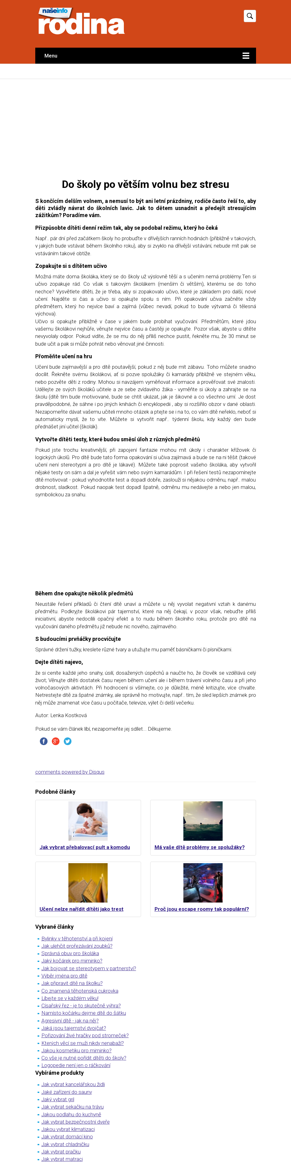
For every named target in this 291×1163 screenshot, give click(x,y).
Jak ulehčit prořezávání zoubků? (77, 946)
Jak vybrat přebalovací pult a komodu (85, 847)
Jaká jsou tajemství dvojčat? (73, 1028)
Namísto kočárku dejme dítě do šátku (83, 1013)
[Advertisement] (145, 128)
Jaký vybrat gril (57, 1099)
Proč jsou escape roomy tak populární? (202, 909)
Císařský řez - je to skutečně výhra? (81, 1005)
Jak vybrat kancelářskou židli (73, 1084)
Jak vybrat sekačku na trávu (72, 1107)
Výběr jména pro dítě (64, 976)
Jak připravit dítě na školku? (72, 983)
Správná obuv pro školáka (70, 953)
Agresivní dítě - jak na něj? (70, 1021)
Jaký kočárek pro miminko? (71, 961)
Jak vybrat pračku (61, 1152)
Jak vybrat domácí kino (67, 1136)
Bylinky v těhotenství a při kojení (77, 938)
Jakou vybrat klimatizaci (68, 1129)
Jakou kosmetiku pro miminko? (76, 1050)
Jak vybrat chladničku (65, 1144)
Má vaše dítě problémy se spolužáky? (200, 847)
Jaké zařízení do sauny (66, 1092)
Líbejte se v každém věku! (69, 998)
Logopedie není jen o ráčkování (75, 1065)
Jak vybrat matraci (62, 1159)
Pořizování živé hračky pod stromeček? (85, 1035)
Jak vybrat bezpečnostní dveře (75, 1122)
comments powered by (70, 772)
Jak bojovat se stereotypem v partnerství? (88, 968)
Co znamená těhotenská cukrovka (79, 991)
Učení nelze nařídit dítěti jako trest (82, 909)
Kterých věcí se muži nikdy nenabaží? (82, 1043)
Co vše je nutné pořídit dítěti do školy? (83, 1058)
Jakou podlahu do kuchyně (71, 1114)
